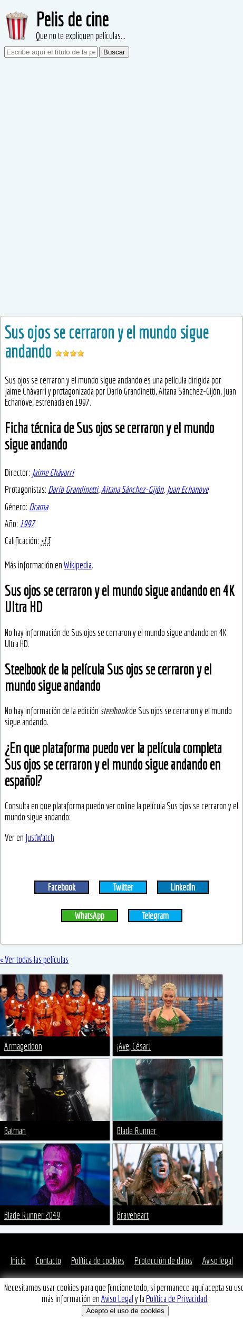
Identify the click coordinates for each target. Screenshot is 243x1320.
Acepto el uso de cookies (125, 1311)
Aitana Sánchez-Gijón (132, 489)
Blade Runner (137, 1130)
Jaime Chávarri (53, 472)
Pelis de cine (72, 19)
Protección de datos (163, 1260)
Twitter (123, 887)
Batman (15, 1130)
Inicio (18, 1260)
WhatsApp (89, 915)
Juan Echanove (187, 489)
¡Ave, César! (134, 1046)
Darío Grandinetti (73, 489)
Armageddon (23, 1046)
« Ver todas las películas (34, 959)
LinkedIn (183, 887)
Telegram (155, 915)
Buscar (114, 52)
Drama (38, 506)
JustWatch (39, 837)
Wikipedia (78, 564)
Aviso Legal (117, 1298)
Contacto (48, 1260)
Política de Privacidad (176, 1298)
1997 (27, 523)
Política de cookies (97, 1260)
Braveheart (133, 1215)
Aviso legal (217, 1260)
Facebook (61, 887)
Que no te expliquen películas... (80, 35)
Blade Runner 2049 (32, 1215)
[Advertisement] (121, 189)
